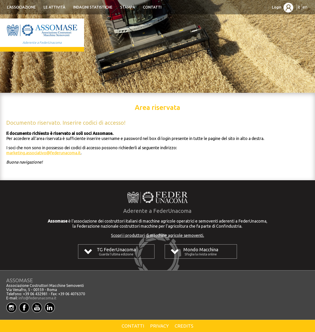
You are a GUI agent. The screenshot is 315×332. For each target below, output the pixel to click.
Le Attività (54, 7)
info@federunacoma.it (37, 298)
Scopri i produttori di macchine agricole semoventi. (157, 235)
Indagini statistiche (92, 7)
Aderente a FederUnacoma (42, 42)
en (305, 7)
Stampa (127, 7)
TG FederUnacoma (116, 249)
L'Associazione (21, 7)
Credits (184, 326)
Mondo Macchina (200, 249)
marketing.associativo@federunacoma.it (43, 152)
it (299, 7)
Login (282, 7)
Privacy (159, 326)
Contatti (152, 7)
